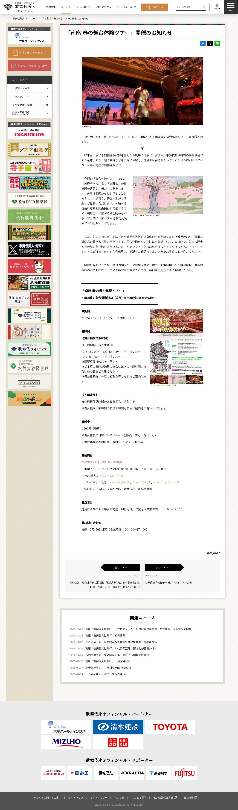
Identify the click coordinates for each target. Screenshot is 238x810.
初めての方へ (103, 7)
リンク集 (119, 797)
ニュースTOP (19, 80)
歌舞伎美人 (18, 18)
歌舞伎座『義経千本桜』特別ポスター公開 (168, 582)
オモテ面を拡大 (158, 385)
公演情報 (51, 7)
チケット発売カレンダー (32, 65)
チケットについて (126, 7)
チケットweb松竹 (110, 476)
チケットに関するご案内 (47, 797)
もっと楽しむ (83, 7)
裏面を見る (170, 385)
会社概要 (189, 797)
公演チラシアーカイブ (32, 52)
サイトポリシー (99, 797)
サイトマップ (75, 797)
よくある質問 (139, 797)
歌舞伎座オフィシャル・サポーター (29, 124)
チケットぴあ (117, 482)
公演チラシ (157, 7)
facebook (203, 43)
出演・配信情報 (21, 113)
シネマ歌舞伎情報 (22, 105)
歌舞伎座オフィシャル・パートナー (29, 29)
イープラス (140, 482)
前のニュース (122, 567)
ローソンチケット (165, 482)
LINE (217, 43)
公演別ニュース (20, 88)
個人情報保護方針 (163, 797)
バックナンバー (20, 96)
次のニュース (163, 567)
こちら (162, 270)
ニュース (66, 7)
